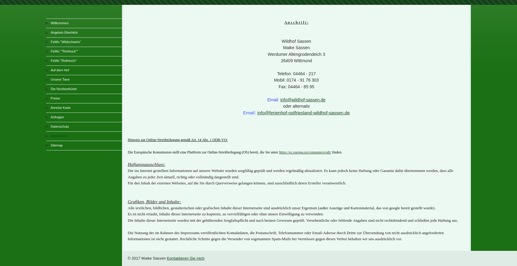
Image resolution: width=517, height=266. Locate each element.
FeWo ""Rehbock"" (64, 51)
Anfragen (57, 117)
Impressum (59, 136)
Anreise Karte (61, 107)
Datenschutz (60, 126)
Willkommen (60, 23)
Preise (55, 98)
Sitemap (57, 145)
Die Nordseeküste (64, 89)
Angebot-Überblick (64, 32)
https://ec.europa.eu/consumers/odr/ (305, 152)
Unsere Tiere (60, 79)
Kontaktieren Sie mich (185, 258)
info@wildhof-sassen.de (303, 99)
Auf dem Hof (60, 70)
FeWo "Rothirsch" (63, 60)
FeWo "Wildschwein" (66, 42)
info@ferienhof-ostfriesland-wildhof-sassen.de (303, 112)
